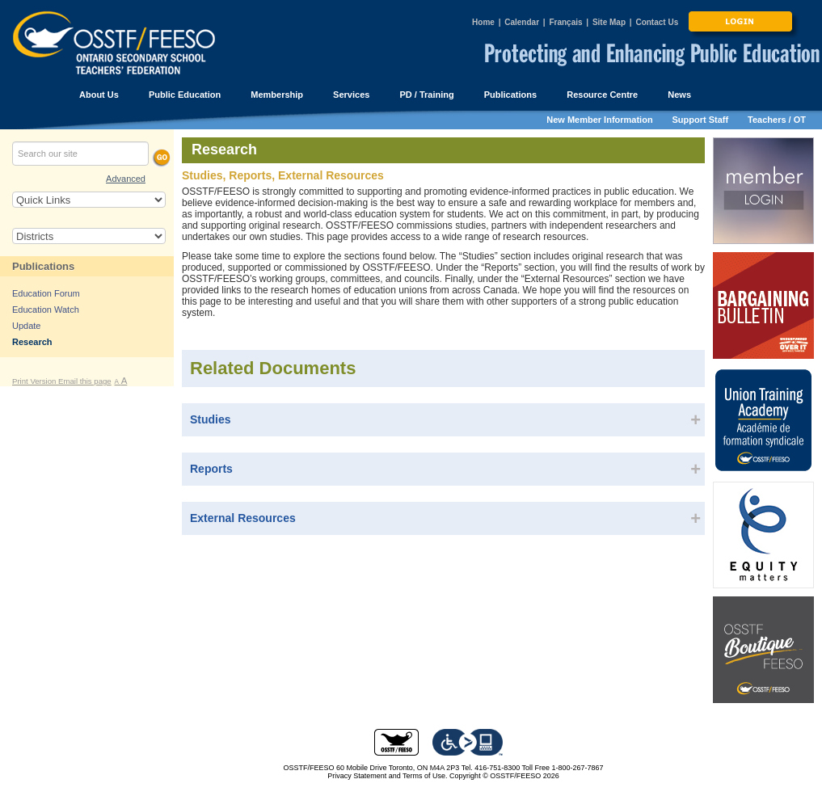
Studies (210, 419)
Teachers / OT (777, 119)
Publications (43, 266)
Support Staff (700, 119)
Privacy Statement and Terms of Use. (387, 776)
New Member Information (599, 119)
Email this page (85, 381)
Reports (211, 468)
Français (565, 22)
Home (483, 22)
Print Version (35, 381)
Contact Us (656, 22)
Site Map (609, 22)
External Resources (243, 518)
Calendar (521, 22)
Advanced (125, 178)
